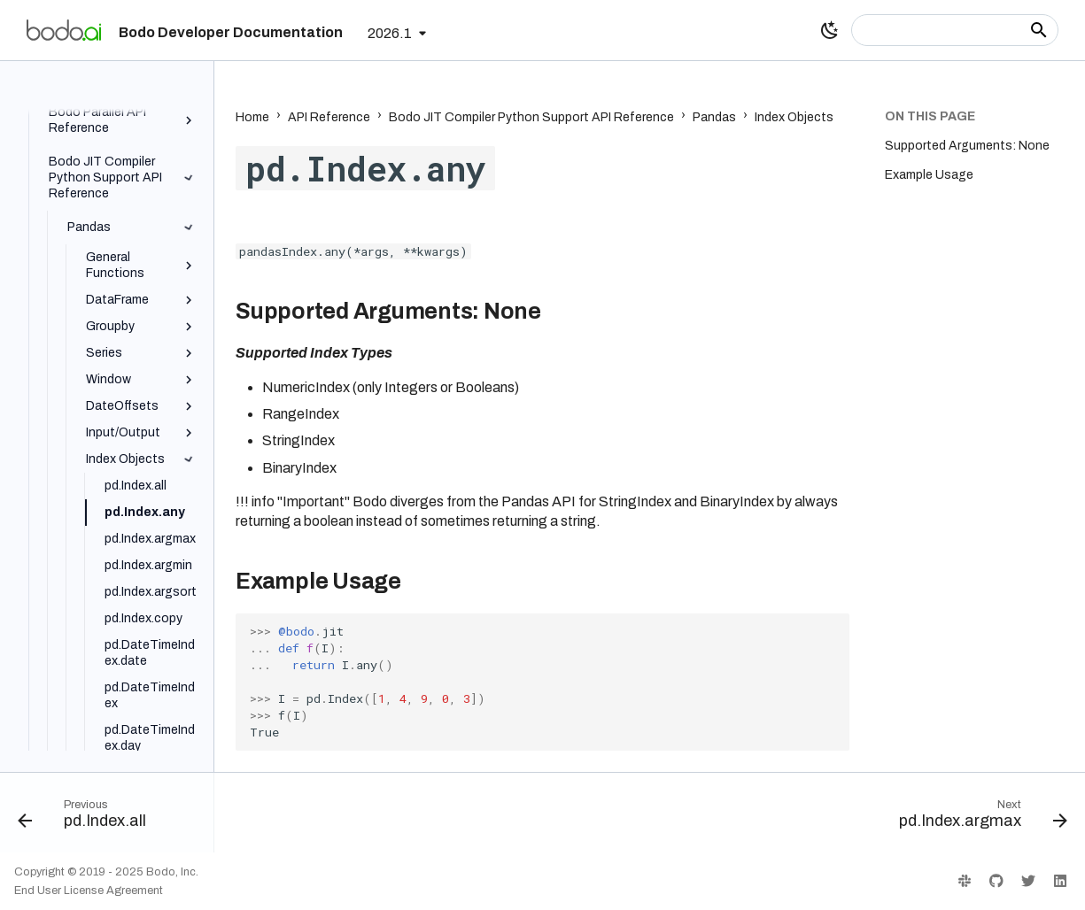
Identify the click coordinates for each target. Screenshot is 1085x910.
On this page (930, 116)
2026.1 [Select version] (390, 33)
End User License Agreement (88, 890)
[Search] (954, 30)
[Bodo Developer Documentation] (64, 30)
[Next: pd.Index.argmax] (977, 818)
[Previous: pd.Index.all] (87, 818)
